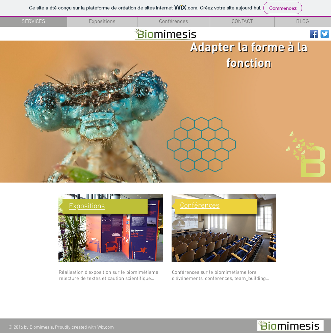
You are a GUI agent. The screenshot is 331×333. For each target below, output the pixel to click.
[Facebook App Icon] (314, 34)
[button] (165, 112)
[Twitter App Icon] (325, 34)
